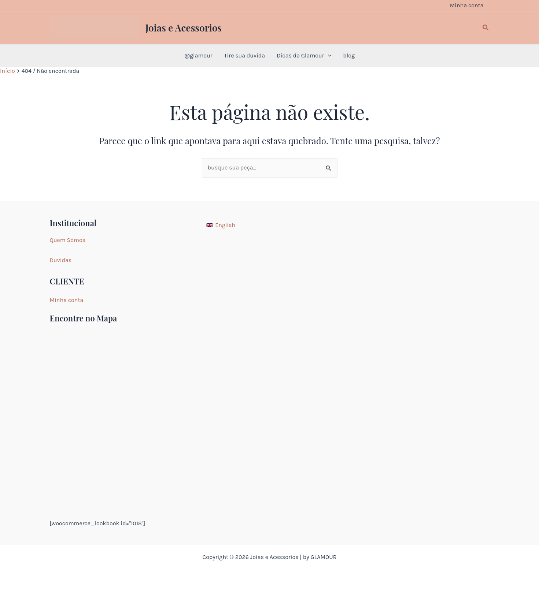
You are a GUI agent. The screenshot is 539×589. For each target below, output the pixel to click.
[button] (486, 28)
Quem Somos (68, 239)
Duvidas (61, 260)
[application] (328, 56)
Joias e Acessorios (183, 27)
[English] (220, 225)
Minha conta (67, 300)
